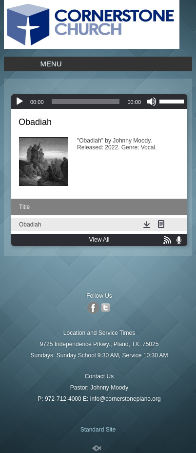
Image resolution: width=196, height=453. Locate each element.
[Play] (19, 101)
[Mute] (152, 101)
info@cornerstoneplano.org (125, 398)
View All (99, 239)
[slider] (86, 101)
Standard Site (98, 429)
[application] (99, 101)
